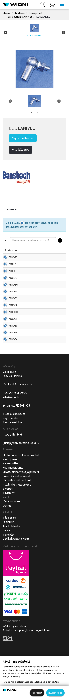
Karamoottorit (11, 504)
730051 (12, 348)
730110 (12, 269)
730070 (13, 339)
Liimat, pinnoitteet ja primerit (21, 512)
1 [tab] (32, 113)
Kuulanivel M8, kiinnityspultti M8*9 (40, 310)
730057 (12, 280)
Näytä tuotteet (22, 138)
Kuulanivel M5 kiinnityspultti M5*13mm (42, 257)
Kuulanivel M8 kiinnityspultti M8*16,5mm (36, 301)
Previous (5, 32)
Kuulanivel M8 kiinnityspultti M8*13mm (42, 278)
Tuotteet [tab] (12, 209)
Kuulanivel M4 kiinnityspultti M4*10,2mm (36, 378)
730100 (12, 290)
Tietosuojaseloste (14, 454)
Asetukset (37, 692)
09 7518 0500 (18, 433)
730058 (13, 329)
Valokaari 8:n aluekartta (17, 425)
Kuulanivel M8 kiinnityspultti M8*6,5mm (36, 357)
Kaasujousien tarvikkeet (19, 16)
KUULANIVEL (43, 16)
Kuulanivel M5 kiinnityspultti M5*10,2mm (36, 269)
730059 (13, 310)
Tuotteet (20, 12)
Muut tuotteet (12, 542)
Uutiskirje (8, 562)
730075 (12, 259)
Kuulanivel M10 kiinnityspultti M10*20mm (37, 329)
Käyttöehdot (11, 458)
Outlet (7, 546)
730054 (13, 367)
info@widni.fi (11, 437)
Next (63, 32)
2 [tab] (37, 113)
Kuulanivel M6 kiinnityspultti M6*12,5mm (36, 290)
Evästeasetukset (13, 463)
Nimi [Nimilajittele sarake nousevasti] (24, 250)
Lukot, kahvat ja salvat (16, 516)
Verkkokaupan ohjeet (16, 579)
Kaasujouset (35, 12)
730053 (12, 318)
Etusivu (6, 12)
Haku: (33, 240)
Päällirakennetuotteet (17, 525)
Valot (6, 537)
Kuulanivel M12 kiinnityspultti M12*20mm (37, 339)
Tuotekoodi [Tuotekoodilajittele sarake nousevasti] (11, 250)
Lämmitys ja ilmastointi (17, 521)
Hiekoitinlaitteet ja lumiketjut (21, 495)
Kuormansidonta (13, 508)
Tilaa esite (9, 558)
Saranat (8, 529)
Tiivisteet (9, 533)
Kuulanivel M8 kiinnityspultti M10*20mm (36, 318)
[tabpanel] (34, 101)
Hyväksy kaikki (55, 692)
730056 (13, 378)
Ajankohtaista (11, 566)
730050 (13, 301)
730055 (13, 357)
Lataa (6, 571)
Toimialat (8, 575)
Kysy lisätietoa (20, 149)
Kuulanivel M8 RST (32, 348)
